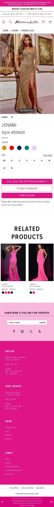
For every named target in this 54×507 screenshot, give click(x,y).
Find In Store (27, 195)
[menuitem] (27, 9)
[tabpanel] (27, 74)
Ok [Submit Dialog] (51, 502)
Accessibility (40, 488)
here (33, 505)
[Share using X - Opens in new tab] (12, 117)
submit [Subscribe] (42, 322)
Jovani (14, 30)
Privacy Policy (14, 488)
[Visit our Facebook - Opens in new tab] (14, 331)
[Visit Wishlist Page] (43, 22)
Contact (8, 462)
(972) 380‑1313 (11, 364)
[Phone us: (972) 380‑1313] (13, 14)
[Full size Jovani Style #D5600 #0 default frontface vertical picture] (27, 74)
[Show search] (10, 22)
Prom (7, 431)
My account (9, 474)
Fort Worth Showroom (14, 470)
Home (5, 30)
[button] (3, 22)
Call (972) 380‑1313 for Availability (27, 181)
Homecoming (10, 427)
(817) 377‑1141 (10, 399)
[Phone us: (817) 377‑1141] (39, 14)
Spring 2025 (27, 30)
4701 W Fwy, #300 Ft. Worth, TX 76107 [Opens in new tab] (13, 393)
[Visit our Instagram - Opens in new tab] (22, 331)
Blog (7, 459)
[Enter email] (27, 322)
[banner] (27, 22)
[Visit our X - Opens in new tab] (31, 331)
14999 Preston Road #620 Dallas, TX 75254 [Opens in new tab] (15, 358)
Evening (8, 434)
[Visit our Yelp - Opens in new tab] (39, 331)
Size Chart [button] (47, 155)
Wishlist (8, 438)
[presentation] (13, 262)
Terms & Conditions (27, 488)
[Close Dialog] (2, 502)
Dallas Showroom (12, 466)
